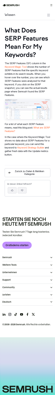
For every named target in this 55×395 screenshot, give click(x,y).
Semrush (7, 257)
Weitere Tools (9, 265)
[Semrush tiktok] (16, 314)
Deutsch (6, 302)
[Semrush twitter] (33, 314)
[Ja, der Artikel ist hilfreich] (12, 190)
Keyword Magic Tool (16, 66)
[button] (22, 190)
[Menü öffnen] (51, 5)
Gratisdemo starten (17, 245)
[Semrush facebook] (27, 314)
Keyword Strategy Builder (30, 147)
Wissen (10, 15)
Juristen (6, 295)
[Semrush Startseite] (11, 5)
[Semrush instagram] (10, 314)
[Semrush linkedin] (4, 314)
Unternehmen (9, 272)
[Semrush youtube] (21, 314)
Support (6, 280)
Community (8, 287)
